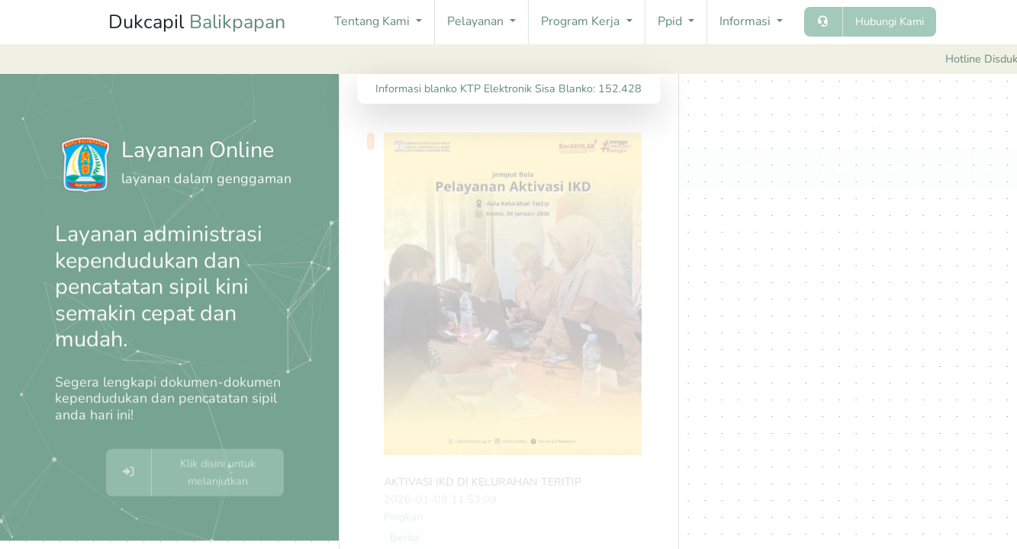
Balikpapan (237, 22)
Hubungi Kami (889, 21)
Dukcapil (196, 22)
